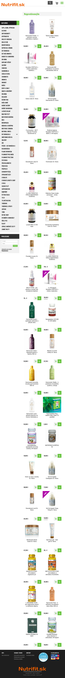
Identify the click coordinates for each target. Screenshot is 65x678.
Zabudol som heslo (7, 249)
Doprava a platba (18, 659)
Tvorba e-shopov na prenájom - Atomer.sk (32, 674)
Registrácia (5, 250)
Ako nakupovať (5, 655)
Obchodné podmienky (19, 655)
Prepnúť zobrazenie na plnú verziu (32, 671)
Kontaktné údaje (30, 655)
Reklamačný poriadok (19, 657)
